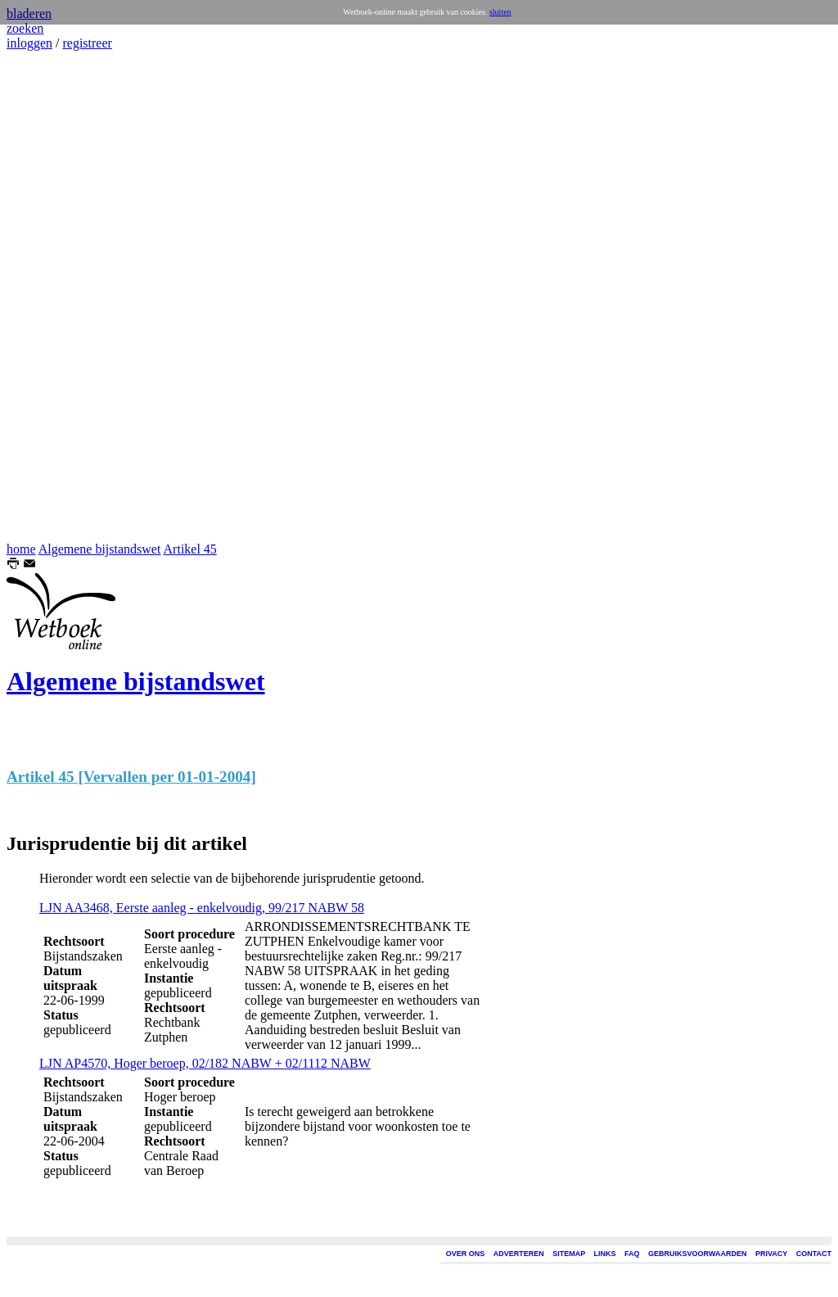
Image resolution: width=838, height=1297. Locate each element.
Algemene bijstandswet (99, 549)
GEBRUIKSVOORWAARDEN (697, 1254)
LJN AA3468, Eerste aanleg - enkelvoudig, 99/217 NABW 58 (201, 908)
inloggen (29, 43)
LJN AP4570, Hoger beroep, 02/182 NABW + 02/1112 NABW (205, 1063)
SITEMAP (568, 1254)
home (21, 549)
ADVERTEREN (518, 1254)
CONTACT (813, 1254)
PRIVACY (771, 1254)
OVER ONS (465, 1254)
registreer (86, 43)
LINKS (605, 1254)
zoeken (25, 28)
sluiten (500, 11)
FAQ (632, 1254)
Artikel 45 (190, 549)
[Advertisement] (56, 296)
